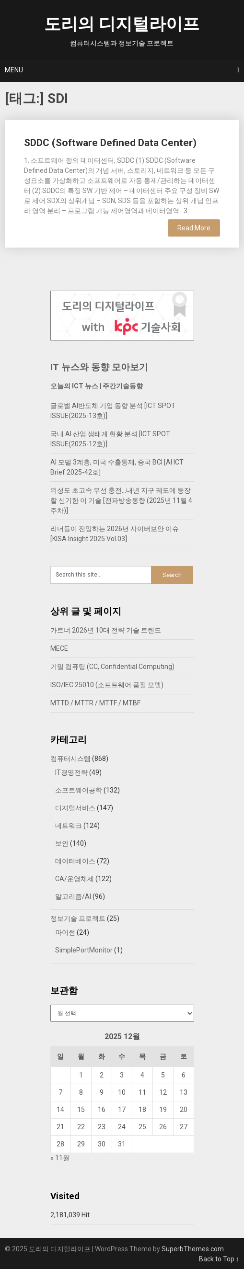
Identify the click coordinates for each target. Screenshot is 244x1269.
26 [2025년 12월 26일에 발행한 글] (163, 1127)
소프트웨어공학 (78, 790)
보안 (62, 843)
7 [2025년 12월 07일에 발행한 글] (60, 1092)
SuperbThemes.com (193, 1249)
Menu (14, 70)
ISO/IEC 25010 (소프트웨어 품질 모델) (106, 685)
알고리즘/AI (73, 896)
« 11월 (60, 1158)
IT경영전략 (71, 772)
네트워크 (68, 825)
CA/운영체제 (74, 879)
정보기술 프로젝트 (77, 918)
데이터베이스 (75, 861)
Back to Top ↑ (219, 1259)
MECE (59, 648)
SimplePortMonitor (84, 950)
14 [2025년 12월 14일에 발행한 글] (60, 1109)
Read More (193, 228)
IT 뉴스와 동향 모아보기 (99, 367)
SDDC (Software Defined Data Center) (110, 142)
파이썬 (65, 932)
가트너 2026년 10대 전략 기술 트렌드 (105, 630)
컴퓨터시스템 (70, 758)
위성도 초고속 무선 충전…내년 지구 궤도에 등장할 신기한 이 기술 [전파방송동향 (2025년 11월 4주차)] (121, 500)
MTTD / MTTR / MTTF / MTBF (95, 703)
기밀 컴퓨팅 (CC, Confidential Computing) (112, 666)
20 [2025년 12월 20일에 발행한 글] (183, 1109)
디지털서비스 (75, 808)
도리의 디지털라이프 (121, 24)
